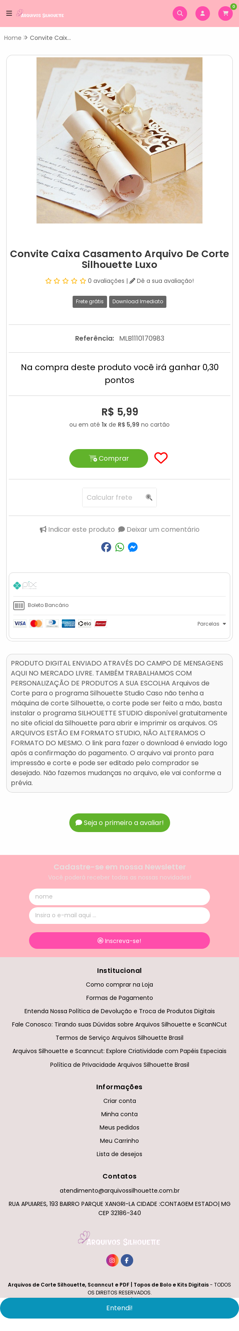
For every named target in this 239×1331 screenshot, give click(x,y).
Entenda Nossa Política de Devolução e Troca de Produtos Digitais (119, 1011)
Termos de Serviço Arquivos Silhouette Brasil (119, 1038)
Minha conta (119, 1114)
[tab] (119, 586)
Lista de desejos (119, 1154)
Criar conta (119, 1101)
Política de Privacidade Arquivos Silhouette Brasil (119, 1065)
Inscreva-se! (119, 941)
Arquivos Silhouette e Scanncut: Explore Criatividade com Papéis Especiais (119, 1051)
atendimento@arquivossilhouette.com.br (120, 1190)
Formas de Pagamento (119, 998)
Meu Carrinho (119, 1141)
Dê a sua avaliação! (161, 281)
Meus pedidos (119, 1127)
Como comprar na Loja (119, 984)
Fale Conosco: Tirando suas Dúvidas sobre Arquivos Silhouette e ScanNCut (119, 1024)
